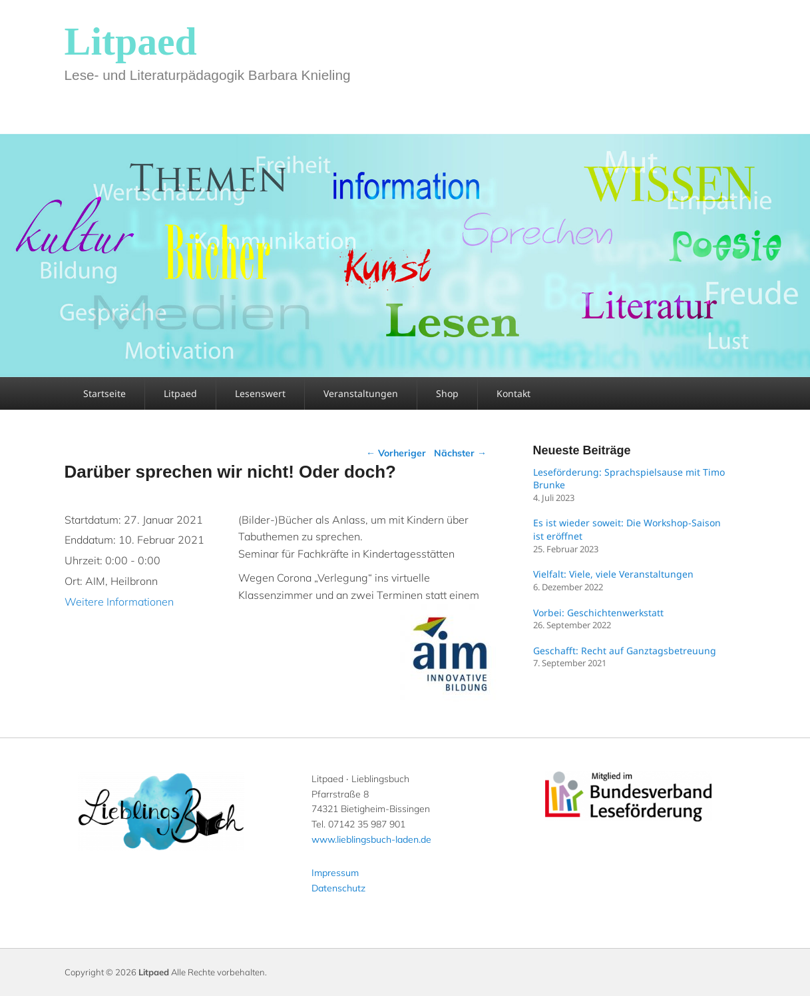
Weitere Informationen (119, 601)
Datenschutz (338, 888)
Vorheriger (396, 453)
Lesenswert (260, 393)
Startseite (104, 393)
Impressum (335, 873)
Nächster (460, 453)
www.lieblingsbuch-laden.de (371, 839)
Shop (447, 393)
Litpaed (131, 41)
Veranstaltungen (360, 393)
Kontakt (513, 393)
